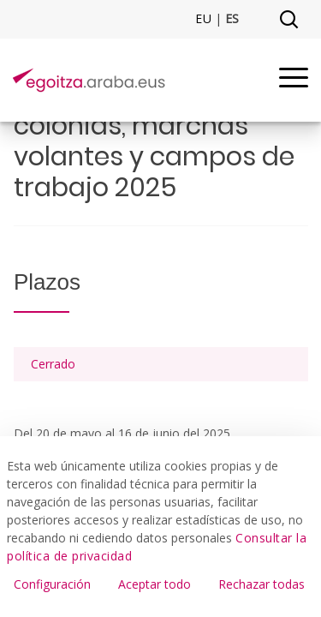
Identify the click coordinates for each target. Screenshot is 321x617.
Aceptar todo (154, 584)
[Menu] (293, 80)
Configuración (52, 584)
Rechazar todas (261, 584)
